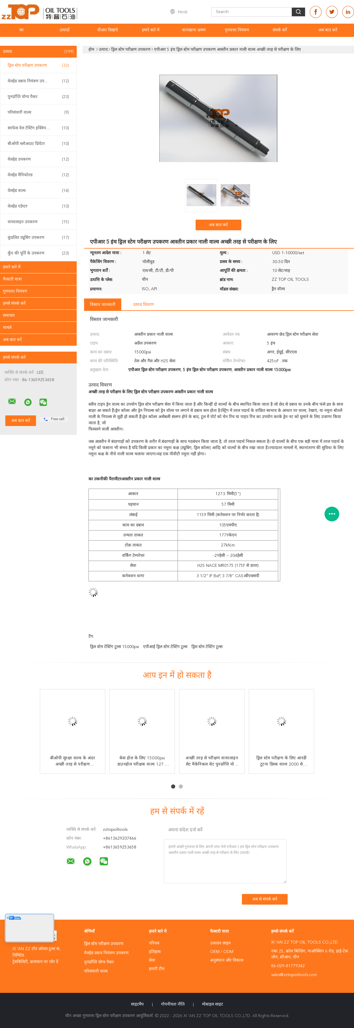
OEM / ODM (221, 952)
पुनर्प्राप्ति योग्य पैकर (38, 97)
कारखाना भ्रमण (194, 30)
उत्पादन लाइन (220, 943)
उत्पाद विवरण (143, 305)
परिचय (154, 943)
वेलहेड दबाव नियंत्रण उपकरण (38, 81)
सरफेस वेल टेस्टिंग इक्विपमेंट (38, 128)
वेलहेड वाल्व (38, 191)
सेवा (152, 960)
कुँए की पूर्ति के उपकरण (38, 253)
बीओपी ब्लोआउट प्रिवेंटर (38, 144)
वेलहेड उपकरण (38, 159)
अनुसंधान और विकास (226, 960)
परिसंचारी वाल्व (38, 112)
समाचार (9, 316)
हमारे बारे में (150, 30)
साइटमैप (137, 1004)
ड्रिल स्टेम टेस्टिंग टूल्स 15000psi (114, 647)
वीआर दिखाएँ (107, 30)
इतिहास (154, 952)
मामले (7, 328)
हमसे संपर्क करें (14, 303)
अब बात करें (327, 30)
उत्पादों (65, 30)
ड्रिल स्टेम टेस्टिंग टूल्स (206, 647)
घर (21, 30)
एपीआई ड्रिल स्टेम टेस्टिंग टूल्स (165, 647)
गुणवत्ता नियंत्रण (237, 30)
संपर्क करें (280, 30)
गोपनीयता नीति (173, 1004)
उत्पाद (38, 52)
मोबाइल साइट (212, 1004)
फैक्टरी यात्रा (12, 279)
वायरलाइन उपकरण (38, 222)
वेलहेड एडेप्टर (38, 206)
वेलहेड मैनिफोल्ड (38, 175)
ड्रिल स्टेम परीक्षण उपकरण (38, 65)
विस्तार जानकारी (102, 305)
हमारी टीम (156, 969)
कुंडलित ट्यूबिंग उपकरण (38, 238)
